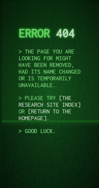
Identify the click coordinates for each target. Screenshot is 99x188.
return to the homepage (45, 114)
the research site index (48, 101)
